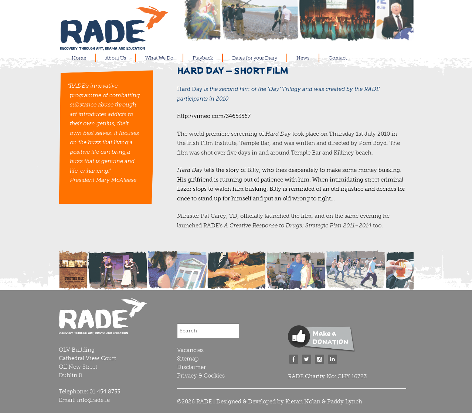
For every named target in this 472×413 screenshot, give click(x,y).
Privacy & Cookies (201, 375)
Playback (203, 58)
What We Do (159, 58)
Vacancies (190, 350)
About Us (115, 58)
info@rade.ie (93, 400)
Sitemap (187, 358)
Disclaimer (191, 367)
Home (79, 58)
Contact (338, 58)
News (302, 58)
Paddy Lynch (344, 401)
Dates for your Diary (254, 58)
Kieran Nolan (302, 401)
